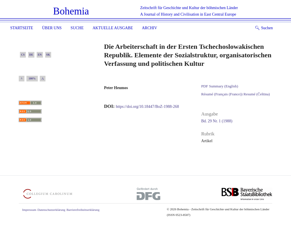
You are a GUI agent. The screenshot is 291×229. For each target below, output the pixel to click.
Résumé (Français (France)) (221, 94)
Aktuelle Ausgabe (113, 28)
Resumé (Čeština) (257, 94)
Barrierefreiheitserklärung (82, 209)
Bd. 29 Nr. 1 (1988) (216, 121)
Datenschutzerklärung (51, 209)
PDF (204, 86)
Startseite (21, 28)
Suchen (264, 28)
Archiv (149, 28)
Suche (77, 28)
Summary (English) (223, 86)
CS (23, 54)
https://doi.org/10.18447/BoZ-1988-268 (147, 106)
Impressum (29, 209)
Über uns (52, 28)
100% (32, 78)
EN (40, 54)
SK (48, 54)
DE (31, 54)
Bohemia (71, 11)
